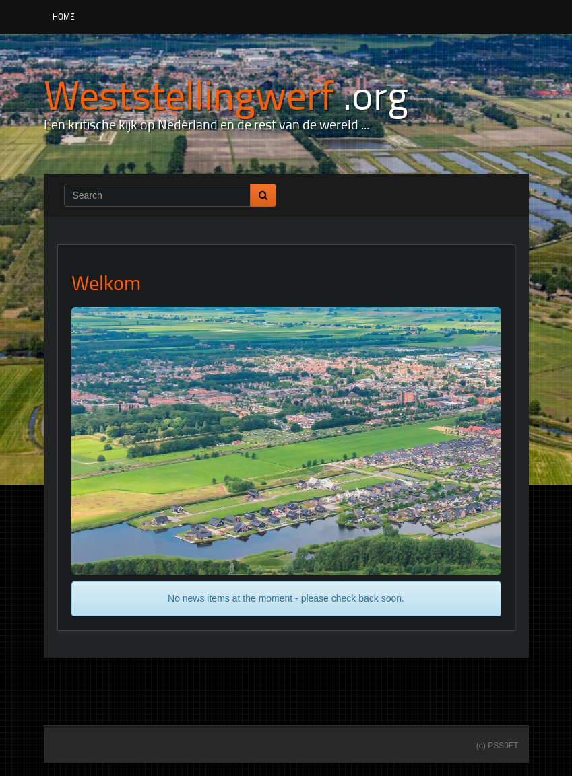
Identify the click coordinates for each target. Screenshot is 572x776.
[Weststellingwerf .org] (226, 94)
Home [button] (64, 16)
